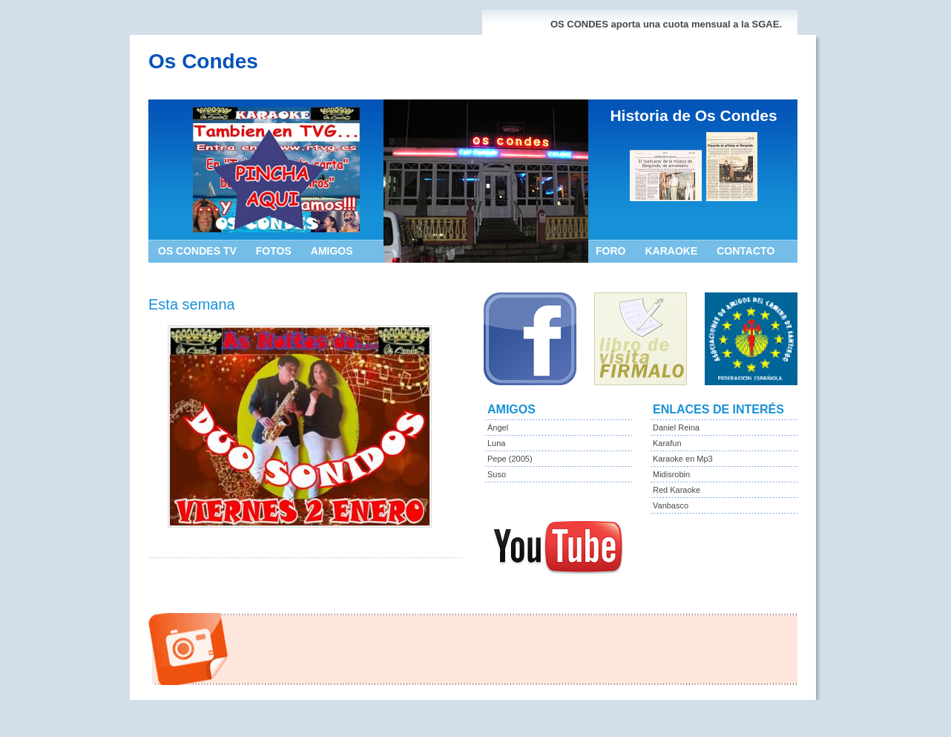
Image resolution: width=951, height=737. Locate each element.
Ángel (497, 427)
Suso (496, 474)
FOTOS (274, 251)
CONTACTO (745, 251)
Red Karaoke (676, 489)
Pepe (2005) (510, 458)
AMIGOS (332, 251)
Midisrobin (671, 474)
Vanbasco (670, 505)
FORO (610, 251)
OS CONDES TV (197, 251)
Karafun (667, 443)
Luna (496, 443)
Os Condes (203, 61)
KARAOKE (671, 251)
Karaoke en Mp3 (683, 458)
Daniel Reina (676, 427)
